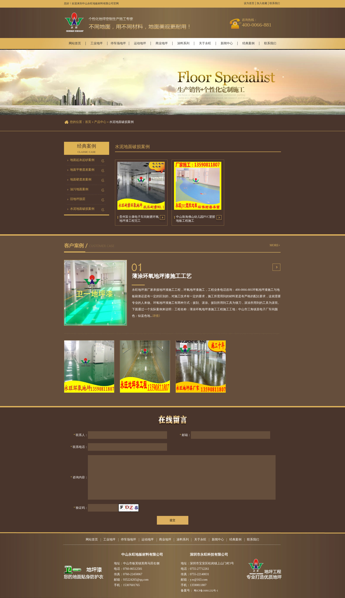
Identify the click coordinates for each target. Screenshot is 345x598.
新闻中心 (227, 43)
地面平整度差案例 (82, 169)
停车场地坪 (118, 43)
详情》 (157, 315)
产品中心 (100, 122)
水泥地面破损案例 (82, 208)
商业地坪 (162, 43)
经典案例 (248, 43)
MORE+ (275, 245)
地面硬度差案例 (80, 179)
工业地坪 (96, 43)
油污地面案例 (79, 189)
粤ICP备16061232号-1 (206, 590)
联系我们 (274, 3)
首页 (88, 122)
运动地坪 (140, 43)
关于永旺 (205, 43)
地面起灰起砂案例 (82, 160)
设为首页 (249, 3)
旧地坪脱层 (77, 199)
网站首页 (75, 43)
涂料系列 (183, 43)
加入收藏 (262, 3)
